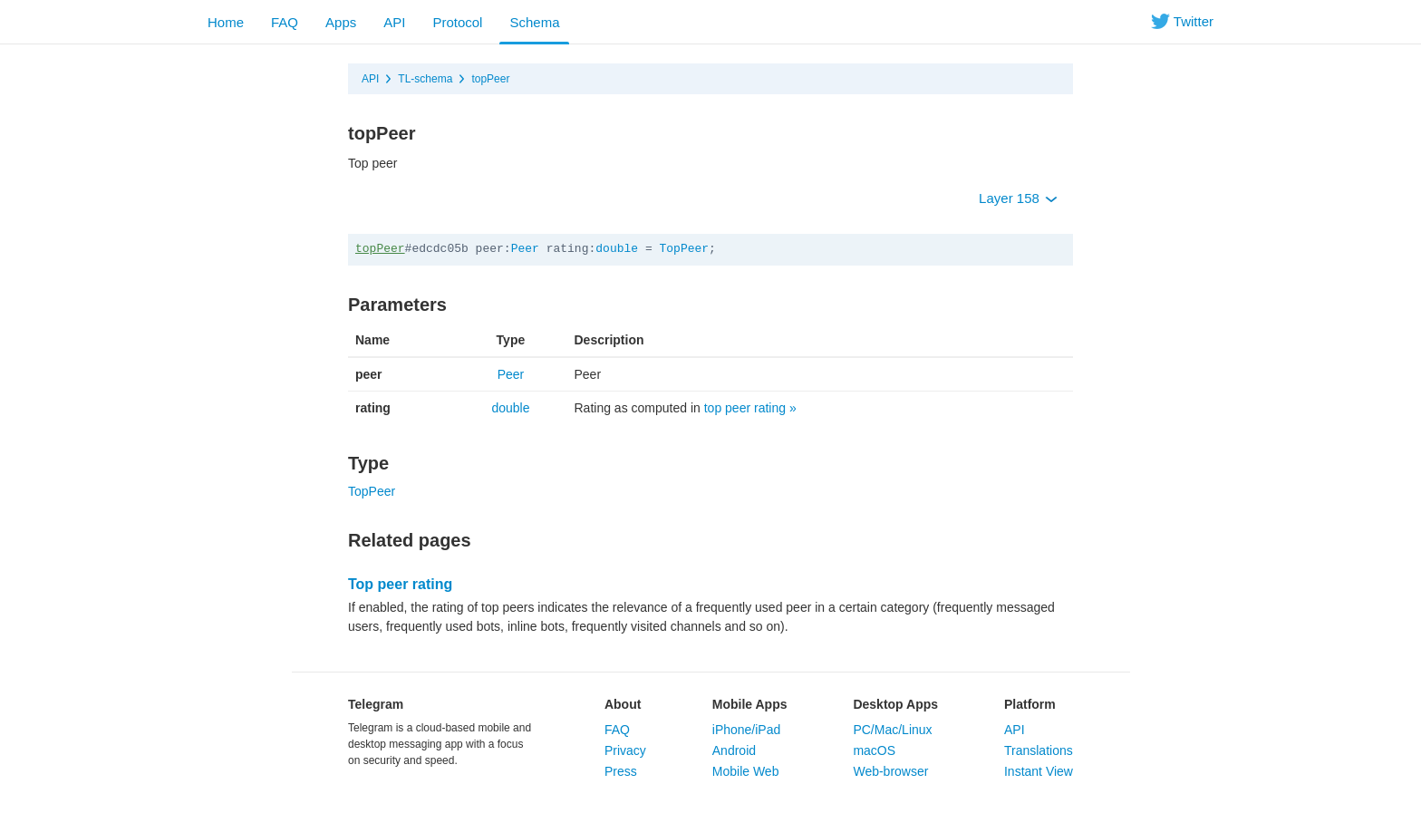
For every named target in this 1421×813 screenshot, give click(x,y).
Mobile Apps (750, 704)
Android (734, 750)
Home (226, 22)
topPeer (490, 79)
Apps (340, 22)
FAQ (284, 22)
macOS (874, 750)
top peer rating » (750, 408)
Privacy (625, 750)
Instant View (1038, 771)
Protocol (457, 22)
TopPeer (685, 249)
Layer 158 (1018, 198)
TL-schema (425, 79)
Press (620, 771)
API (394, 22)
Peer (525, 249)
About (622, 704)
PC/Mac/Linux (892, 729)
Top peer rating (400, 584)
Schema (534, 22)
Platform (1030, 704)
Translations (1038, 750)
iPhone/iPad (746, 729)
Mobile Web (745, 771)
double (616, 249)
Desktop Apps (895, 704)
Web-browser (890, 771)
